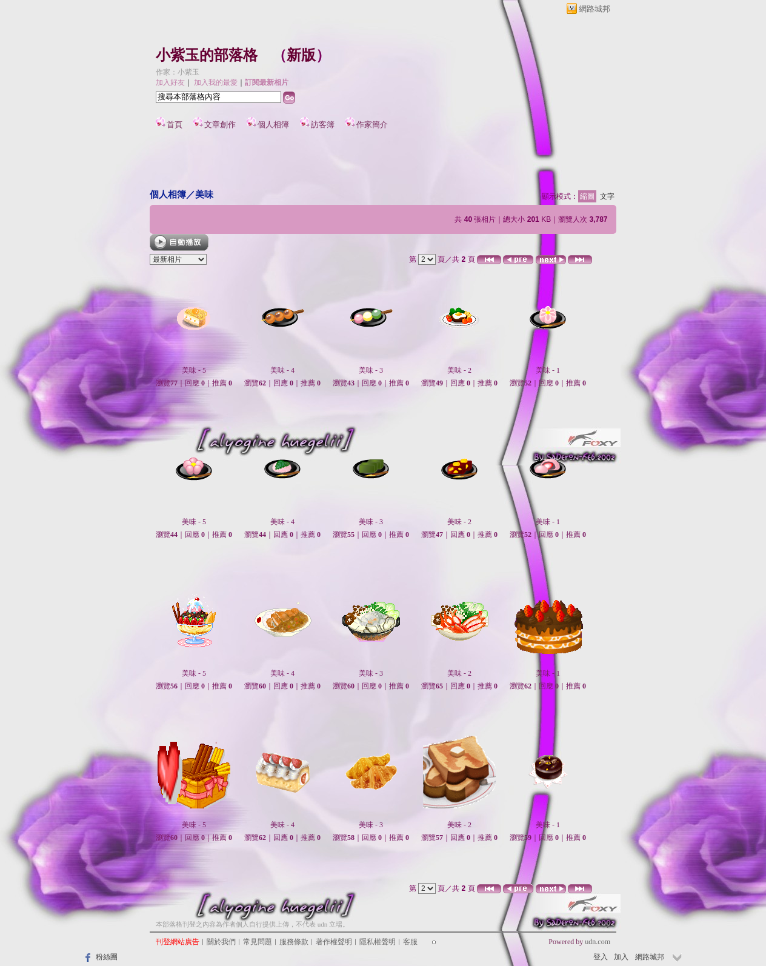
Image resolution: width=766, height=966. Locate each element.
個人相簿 (273, 124)
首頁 (174, 124)
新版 (301, 55)
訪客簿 (323, 124)
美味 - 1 (548, 370)
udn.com (597, 942)
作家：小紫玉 (177, 72)
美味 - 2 (459, 370)
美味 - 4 (282, 370)
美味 (204, 194)
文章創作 (220, 124)
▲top (602, 923)
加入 (621, 957)
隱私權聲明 (377, 942)
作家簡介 (372, 124)
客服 (410, 942)
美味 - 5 (194, 370)
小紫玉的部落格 (207, 55)
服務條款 (293, 942)
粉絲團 (107, 957)
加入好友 (170, 82)
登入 (600, 957)
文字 (607, 196)
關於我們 (221, 942)
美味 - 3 (371, 370)
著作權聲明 (334, 942)
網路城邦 (594, 8)
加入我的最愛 (216, 82)
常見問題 (257, 942)
